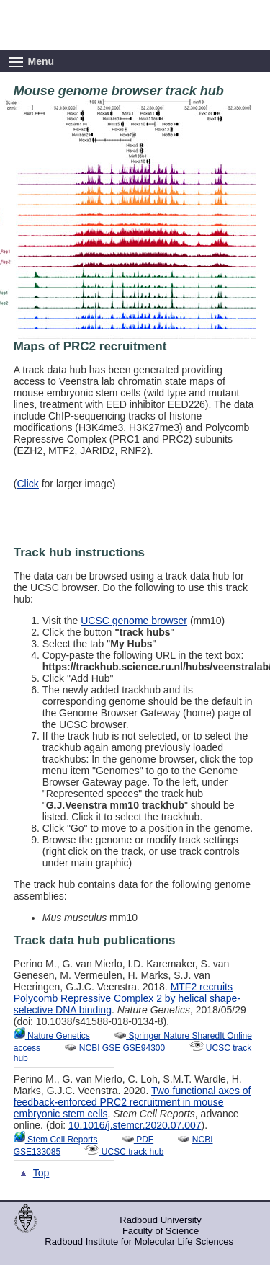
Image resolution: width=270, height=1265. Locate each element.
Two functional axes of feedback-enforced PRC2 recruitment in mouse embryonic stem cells (132, 1102)
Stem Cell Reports (56, 1140)
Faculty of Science (160, 1230)
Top (41, 1173)
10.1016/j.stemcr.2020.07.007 (134, 1125)
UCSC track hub (123, 1152)
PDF (137, 1140)
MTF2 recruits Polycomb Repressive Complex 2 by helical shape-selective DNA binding (127, 998)
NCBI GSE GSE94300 (122, 1048)
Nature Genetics (52, 1036)
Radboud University (160, 1220)
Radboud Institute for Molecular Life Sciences (139, 1241)
